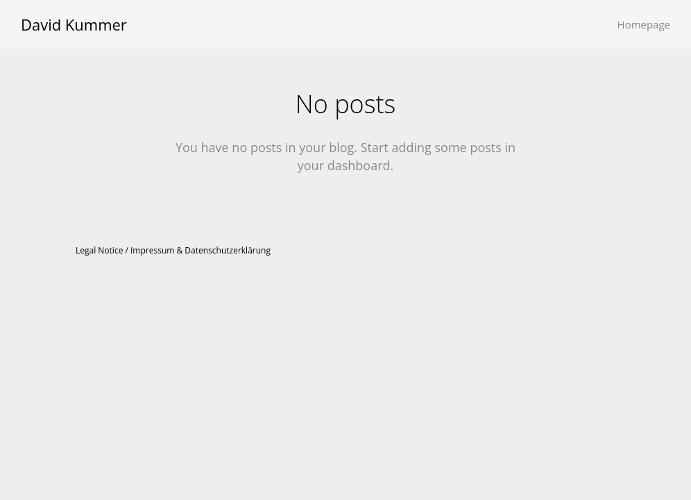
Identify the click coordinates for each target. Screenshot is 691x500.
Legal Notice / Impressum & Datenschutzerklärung (173, 250)
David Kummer (74, 24)
